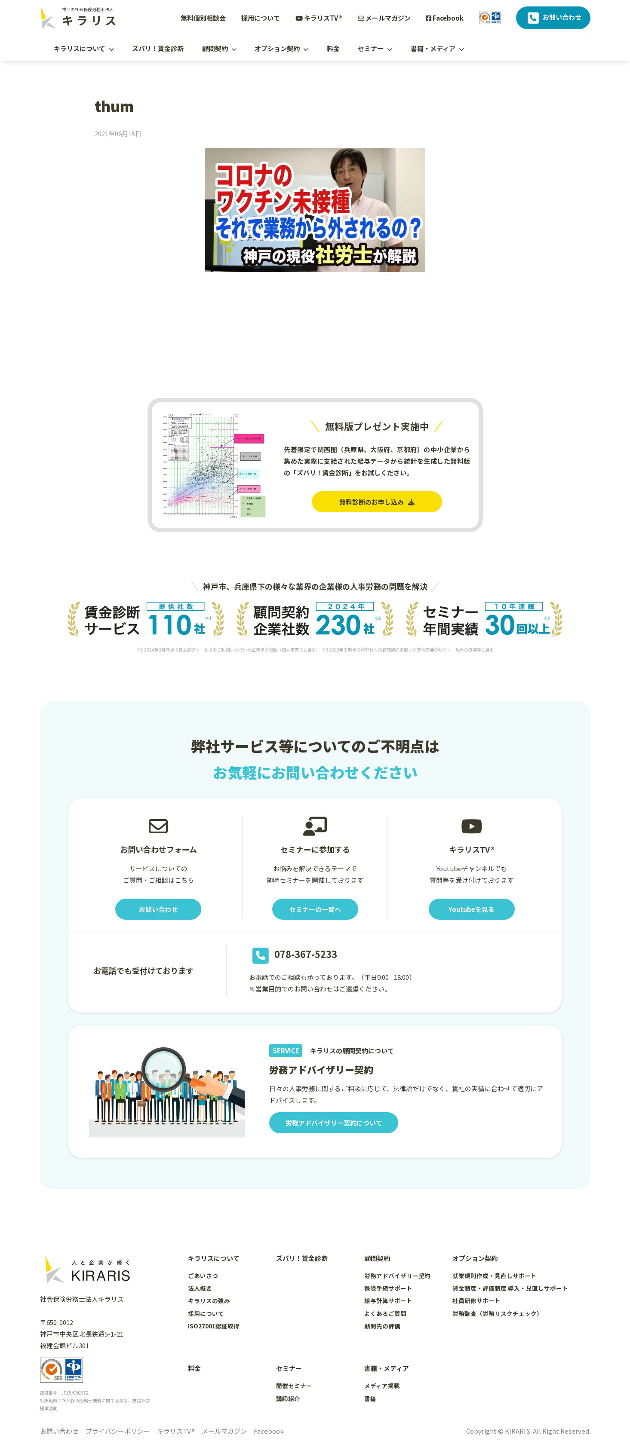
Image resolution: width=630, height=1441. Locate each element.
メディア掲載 (382, 1385)
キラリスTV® (318, 17)
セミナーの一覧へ (315, 909)
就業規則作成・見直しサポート (494, 1275)
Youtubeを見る (472, 909)
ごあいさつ (203, 1275)
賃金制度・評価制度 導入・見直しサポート (510, 1288)
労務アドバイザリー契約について (334, 1122)
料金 (333, 48)
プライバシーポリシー (118, 1430)
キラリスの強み (209, 1300)
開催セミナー (294, 1385)
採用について (260, 17)
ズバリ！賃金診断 (158, 48)
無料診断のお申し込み (377, 501)
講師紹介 (288, 1398)
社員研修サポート (476, 1300)
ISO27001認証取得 (214, 1326)
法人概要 (200, 1288)
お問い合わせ (553, 18)
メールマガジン (384, 17)
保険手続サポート (388, 1288)
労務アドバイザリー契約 (397, 1275)
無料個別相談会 (203, 17)
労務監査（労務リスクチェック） (497, 1313)
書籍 (370, 1398)
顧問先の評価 (382, 1326)
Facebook (445, 17)
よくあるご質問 (385, 1313)
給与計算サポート (388, 1300)
